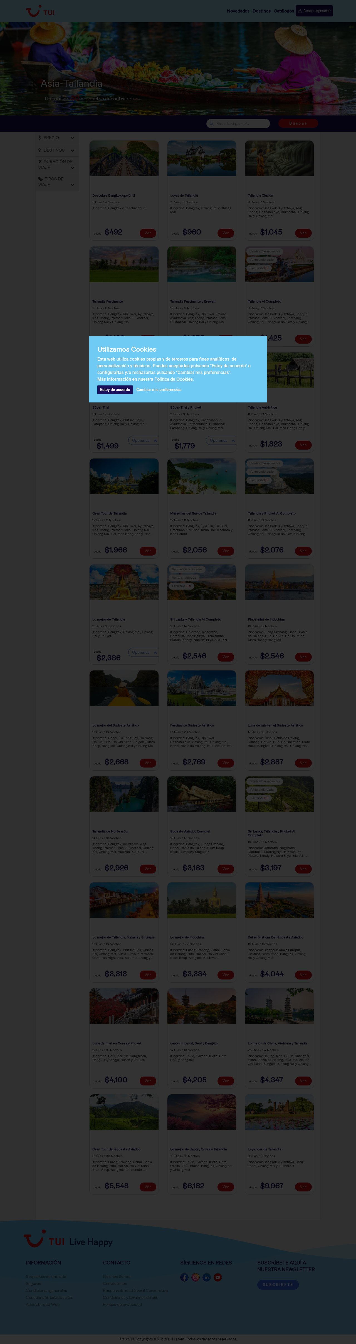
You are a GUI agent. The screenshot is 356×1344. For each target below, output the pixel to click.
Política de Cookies (173, 379)
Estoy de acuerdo (115, 389)
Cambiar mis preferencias (158, 389)
